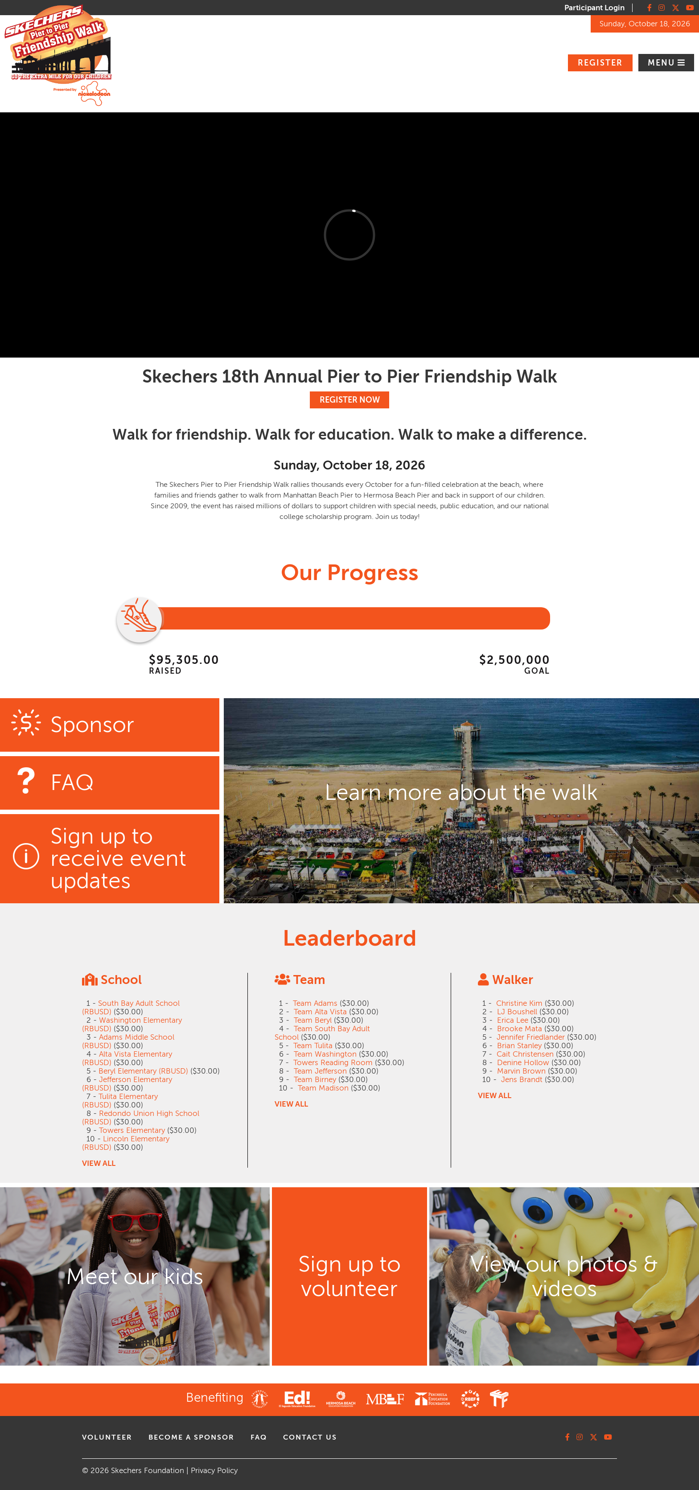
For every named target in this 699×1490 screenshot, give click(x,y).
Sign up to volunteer (349, 1276)
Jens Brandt (522, 1079)
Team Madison (323, 1088)
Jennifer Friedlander (531, 1037)
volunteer (107, 1437)
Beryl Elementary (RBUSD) (143, 1071)
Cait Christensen (525, 1054)
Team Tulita (313, 1045)
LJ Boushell (517, 1012)
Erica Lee (512, 1020)
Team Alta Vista (320, 1012)
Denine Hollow (523, 1062)
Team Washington (325, 1054)
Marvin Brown (521, 1071)
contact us (310, 1437)
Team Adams (315, 1003)
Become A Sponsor (191, 1437)
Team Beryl (313, 1020)
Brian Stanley (519, 1045)
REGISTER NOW (350, 399)
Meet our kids (134, 1276)
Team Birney (315, 1079)
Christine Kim (519, 1003)
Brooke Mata (519, 1029)
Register (600, 62)
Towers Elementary (132, 1130)
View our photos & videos (564, 1276)
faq (259, 1437)
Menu (663, 62)
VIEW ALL (98, 1163)
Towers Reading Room (333, 1062)
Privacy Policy (214, 1470)
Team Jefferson (320, 1071)
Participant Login (594, 8)
